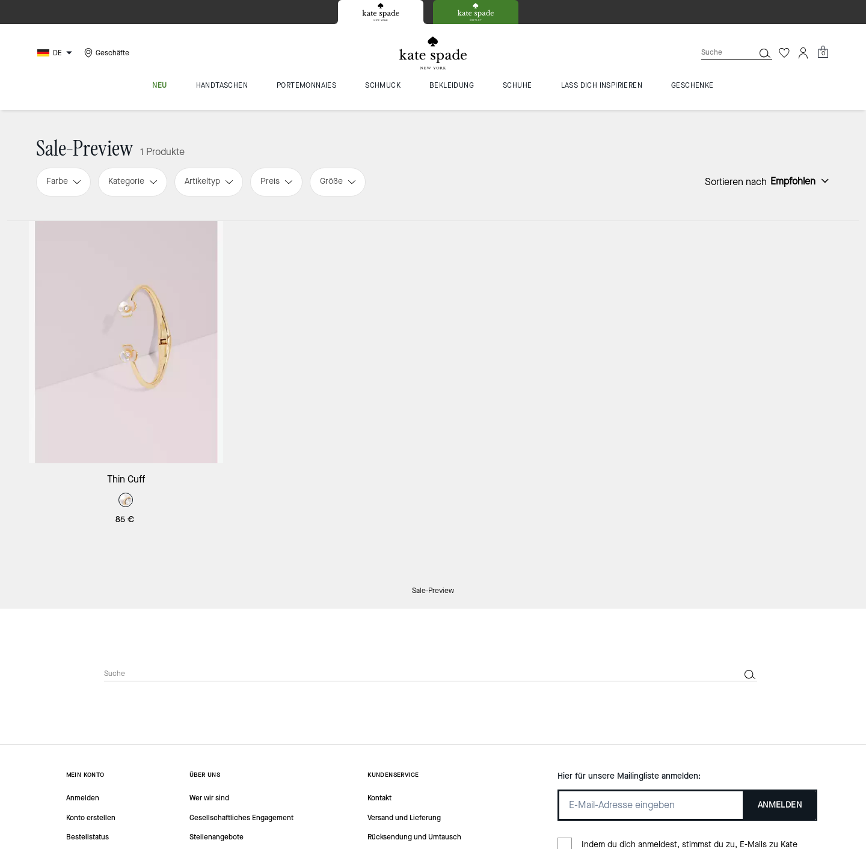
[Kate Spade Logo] (433, 53)
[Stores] (105, 53)
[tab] (380, 12)
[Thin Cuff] (126, 342)
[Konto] (803, 53)
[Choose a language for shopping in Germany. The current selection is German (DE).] (56, 53)
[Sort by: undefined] (798, 180)
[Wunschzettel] (784, 53)
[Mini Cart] (822, 52)
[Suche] (718, 52)
